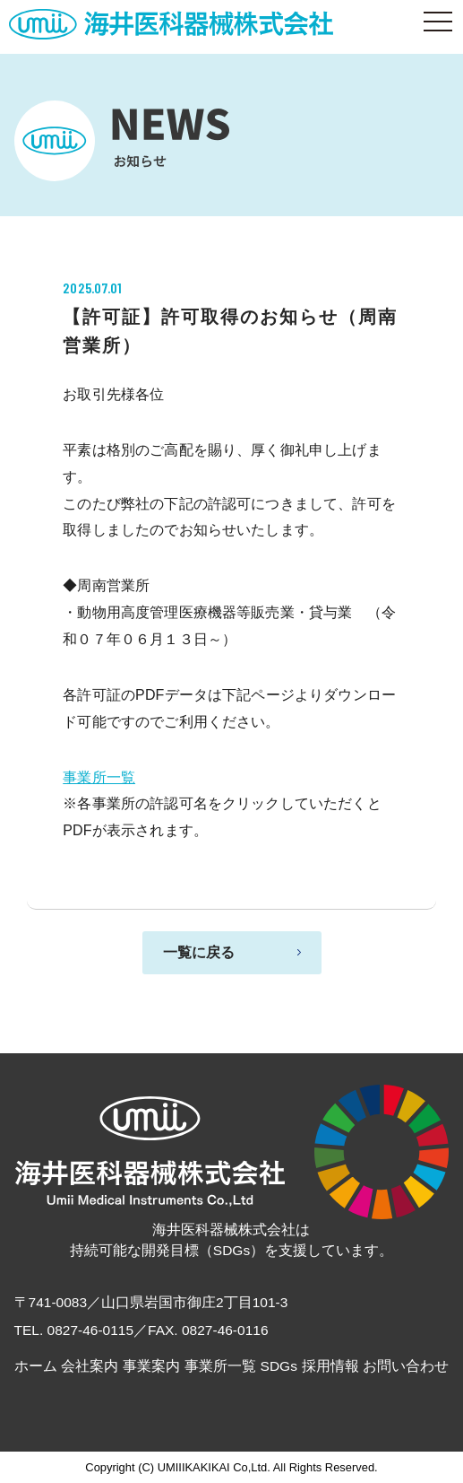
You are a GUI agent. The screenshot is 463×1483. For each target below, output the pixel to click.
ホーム (35, 1366)
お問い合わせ (406, 1366)
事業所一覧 (99, 777)
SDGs (279, 1366)
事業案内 (151, 1366)
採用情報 (330, 1366)
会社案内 (89, 1366)
